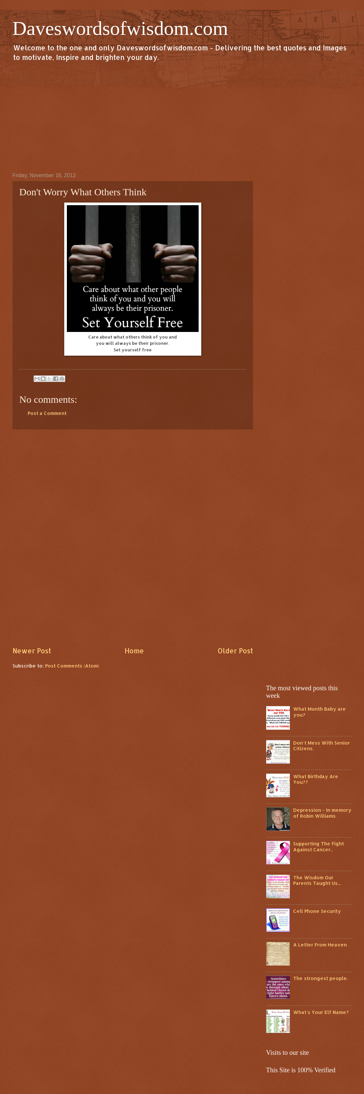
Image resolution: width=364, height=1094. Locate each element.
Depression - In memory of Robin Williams (322, 813)
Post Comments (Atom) (72, 666)
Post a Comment (47, 413)
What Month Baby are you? (319, 712)
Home (134, 650)
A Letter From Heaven (320, 945)
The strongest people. (320, 978)
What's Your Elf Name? (321, 1012)
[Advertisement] (182, 116)
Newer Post (32, 650)
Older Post (235, 650)
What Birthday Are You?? (315, 779)
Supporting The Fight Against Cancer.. (318, 846)
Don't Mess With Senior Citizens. (321, 746)
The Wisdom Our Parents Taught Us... (317, 880)
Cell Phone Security (317, 911)
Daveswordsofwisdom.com (120, 28)
